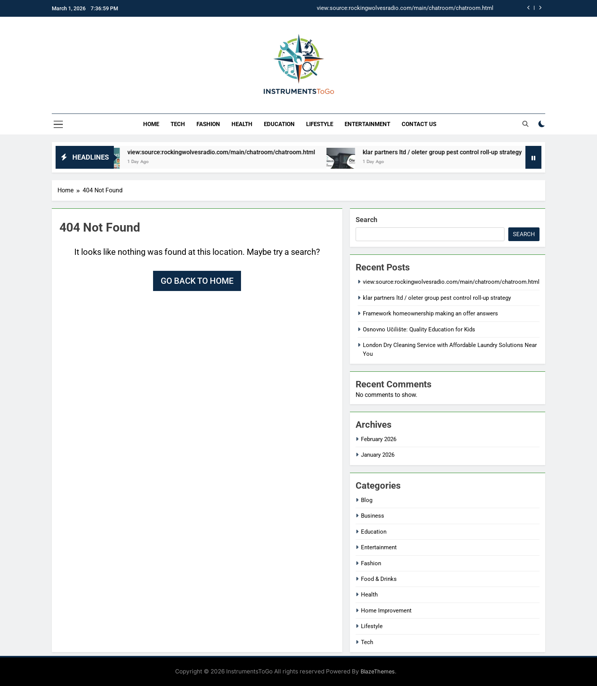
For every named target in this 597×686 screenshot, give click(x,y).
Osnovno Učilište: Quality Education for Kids (419, 329)
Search (366, 220)
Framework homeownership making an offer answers (430, 313)
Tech (178, 124)
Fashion (208, 124)
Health (241, 124)
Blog (366, 500)
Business (372, 515)
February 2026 (378, 439)
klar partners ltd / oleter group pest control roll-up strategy (452, 152)
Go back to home (197, 281)
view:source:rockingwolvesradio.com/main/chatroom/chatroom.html (405, 8)
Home (151, 124)
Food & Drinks (379, 579)
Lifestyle (319, 124)
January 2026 (377, 454)
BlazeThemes (378, 671)
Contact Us (419, 124)
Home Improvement (386, 610)
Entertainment (367, 124)
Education (279, 124)
